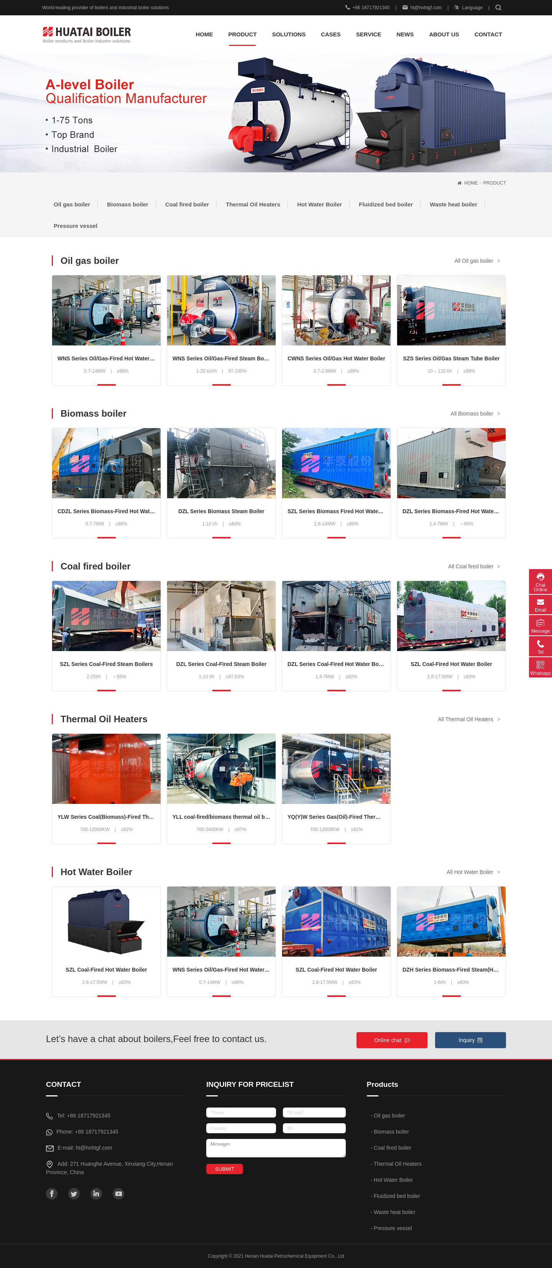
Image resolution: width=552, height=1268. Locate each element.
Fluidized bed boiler (386, 204)
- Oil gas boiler (388, 1116)
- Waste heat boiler (393, 1212)
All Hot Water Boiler (470, 872)
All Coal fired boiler (470, 566)
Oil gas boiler (72, 204)
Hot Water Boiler (319, 204)
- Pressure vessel (391, 1228)
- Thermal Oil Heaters (396, 1164)
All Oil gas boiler (474, 260)
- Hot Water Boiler (392, 1180)
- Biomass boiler (390, 1132)
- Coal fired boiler (391, 1148)
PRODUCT (494, 183)
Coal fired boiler (187, 204)
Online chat (392, 1040)
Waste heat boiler (453, 204)
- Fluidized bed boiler (396, 1196)
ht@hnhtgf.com (422, 7)
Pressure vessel (75, 226)
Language (468, 7)
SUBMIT (224, 1169)
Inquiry (471, 1040)
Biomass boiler (127, 204)
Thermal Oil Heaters (253, 204)
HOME (204, 34)
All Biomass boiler (472, 413)
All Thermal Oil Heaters (465, 719)
